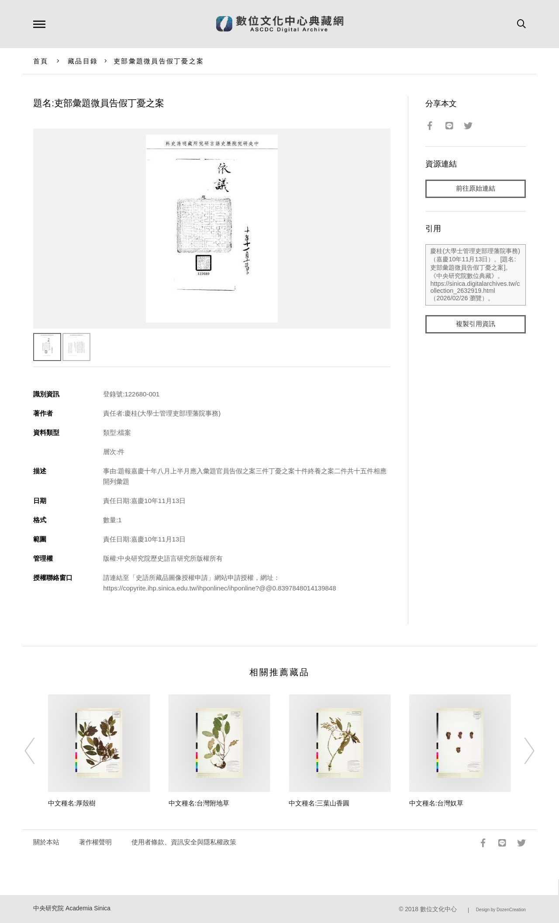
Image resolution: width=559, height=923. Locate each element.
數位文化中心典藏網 (279, 24)
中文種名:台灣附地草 (199, 803)
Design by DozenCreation (501, 909)
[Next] (521, 751)
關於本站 (46, 842)
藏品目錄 (83, 61)
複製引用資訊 (475, 324)
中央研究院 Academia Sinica (71, 908)
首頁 (40, 61)
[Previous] (37, 751)
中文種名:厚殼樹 (72, 803)
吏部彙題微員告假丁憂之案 (159, 61)
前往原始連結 (475, 188)
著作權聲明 (95, 842)
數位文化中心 (438, 909)
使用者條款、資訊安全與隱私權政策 (183, 842)
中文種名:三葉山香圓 (319, 803)
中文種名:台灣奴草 (436, 803)
